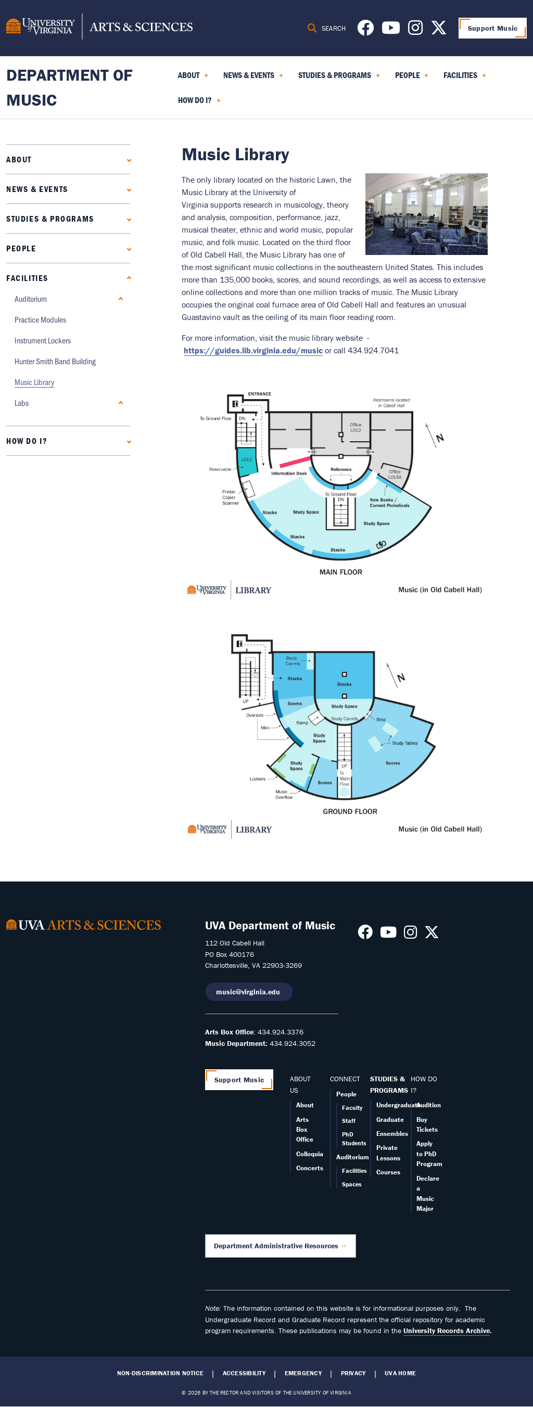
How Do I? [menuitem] (199, 103)
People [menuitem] (412, 78)
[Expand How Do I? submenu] (126, 440)
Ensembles (392, 1133)
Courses (388, 1172)
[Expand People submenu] (126, 248)
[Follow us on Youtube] (391, 30)
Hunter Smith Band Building (55, 360)
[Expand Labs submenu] (118, 402)
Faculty (352, 1107)
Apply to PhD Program (429, 1153)
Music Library (34, 381)
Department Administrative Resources (276, 1245)
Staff (349, 1120)
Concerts (309, 1167)
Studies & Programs (50, 218)
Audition (428, 1105)
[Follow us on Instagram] (415, 30)
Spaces (352, 1184)
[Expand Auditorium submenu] (118, 298)
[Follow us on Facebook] (365, 30)
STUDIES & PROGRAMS (389, 1084)
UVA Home (400, 1373)
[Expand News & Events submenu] (126, 188)
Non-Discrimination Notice (160, 1373)
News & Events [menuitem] (253, 78)
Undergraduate (398, 1105)
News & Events (37, 189)
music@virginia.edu (249, 991)
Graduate (390, 1119)
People (21, 248)
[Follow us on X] (438, 30)
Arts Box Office (304, 1129)
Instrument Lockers (43, 340)
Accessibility (244, 1373)
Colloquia (309, 1153)
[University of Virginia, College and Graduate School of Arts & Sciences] (99, 28)
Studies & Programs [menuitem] (339, 78)
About (19, 159)
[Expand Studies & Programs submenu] (126, 218)
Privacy (353, 1373)
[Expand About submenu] (126, 159)
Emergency (303, 1373)
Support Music (493, 28)
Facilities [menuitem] (464, 78)
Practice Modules (40, 319)
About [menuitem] (193, 78)
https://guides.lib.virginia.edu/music (253, 350)
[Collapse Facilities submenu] (126, 277)
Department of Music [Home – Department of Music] (69, 87)
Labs (22, 402)
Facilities (27, 278)
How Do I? (26, 441)
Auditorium (31, 298)
